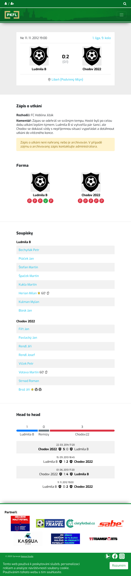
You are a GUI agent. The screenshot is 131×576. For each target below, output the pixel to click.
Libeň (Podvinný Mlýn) (67, 80)
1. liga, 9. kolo (101, 38)
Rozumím (119, 565)
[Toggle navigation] (121, 15)
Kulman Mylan (29, 302)
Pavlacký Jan (28, 338)
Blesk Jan (25, 310)
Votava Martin (29, 372)
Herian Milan (28, 293)
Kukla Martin (28, 285)
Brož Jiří (24, 390)
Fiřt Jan (24, 329)
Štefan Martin (28, 267)
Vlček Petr (26, 364)
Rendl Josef (27, 355)
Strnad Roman (29, 381)
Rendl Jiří (25, 346)
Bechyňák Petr (29, 250)
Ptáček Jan (26, 259)
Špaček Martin (29, 276)
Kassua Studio (27, 556)
